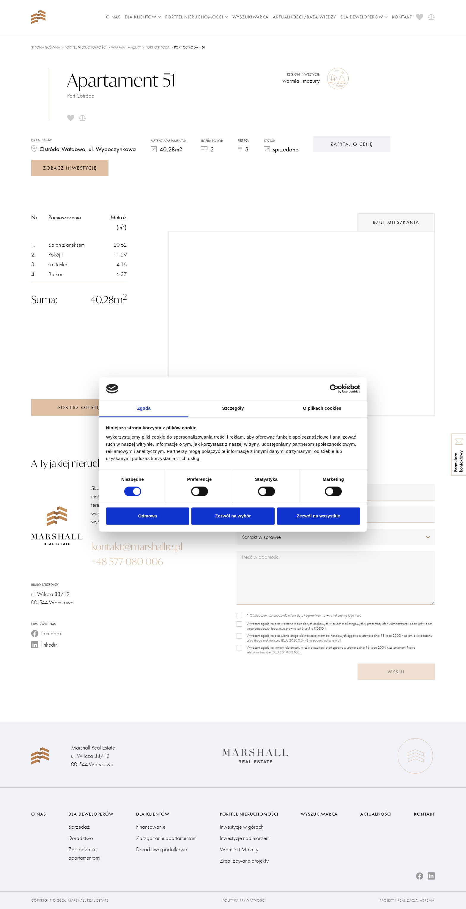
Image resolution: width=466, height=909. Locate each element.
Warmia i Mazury (126, 47)
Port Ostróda (157, 47)
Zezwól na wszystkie (318, 516)
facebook (46, 633)
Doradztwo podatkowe (161, 849)
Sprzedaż (79, 826)
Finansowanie (151, 826)
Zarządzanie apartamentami (84, 853)
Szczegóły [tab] (233, 408)
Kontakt (402, 17)
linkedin (44, 644)
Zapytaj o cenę (351, 144)
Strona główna (45, 47)
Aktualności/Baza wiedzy (304, 17)
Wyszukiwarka (250, 17)
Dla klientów (143, 17)
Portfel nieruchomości (196, 17)
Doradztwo (80, 838)
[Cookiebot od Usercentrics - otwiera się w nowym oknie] (334, 388)
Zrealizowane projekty (244, 860)
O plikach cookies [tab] (322, 408)
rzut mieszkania (396, 222)
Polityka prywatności (244, 900)
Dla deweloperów (364, 17)
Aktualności (376, 814)
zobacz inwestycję (70, 168)
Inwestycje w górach (241, 826)
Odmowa (147, 516)
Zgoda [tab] (144, 408)
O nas (113, 17)
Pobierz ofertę (79, 407)
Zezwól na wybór (233, 516)
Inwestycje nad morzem (245, 838)
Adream (427, 900)
